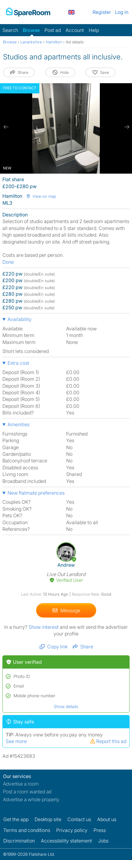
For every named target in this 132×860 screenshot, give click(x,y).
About (106, 819)
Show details (66, 706)
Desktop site (48, 819)
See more (16, 741)
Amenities (18, 424)
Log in (121, 12)
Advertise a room (21, 784)
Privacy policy (71, 830)
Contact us (79, 819)
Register (102, 12)
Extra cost (18, 363)
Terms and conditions (26, 830)
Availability (20, 319)
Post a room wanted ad (27, 792)
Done (8, 262)
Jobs (103, 841)
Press (100, 830)
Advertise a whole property (31, 799)
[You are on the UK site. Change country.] (71, 12)
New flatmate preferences (36, 493)
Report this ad (108, 741)
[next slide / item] (126, 127)
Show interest (44, 627)
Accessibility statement (66, 841)
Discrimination (19, 841)
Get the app (16, 819)
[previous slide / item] (6, 127)
